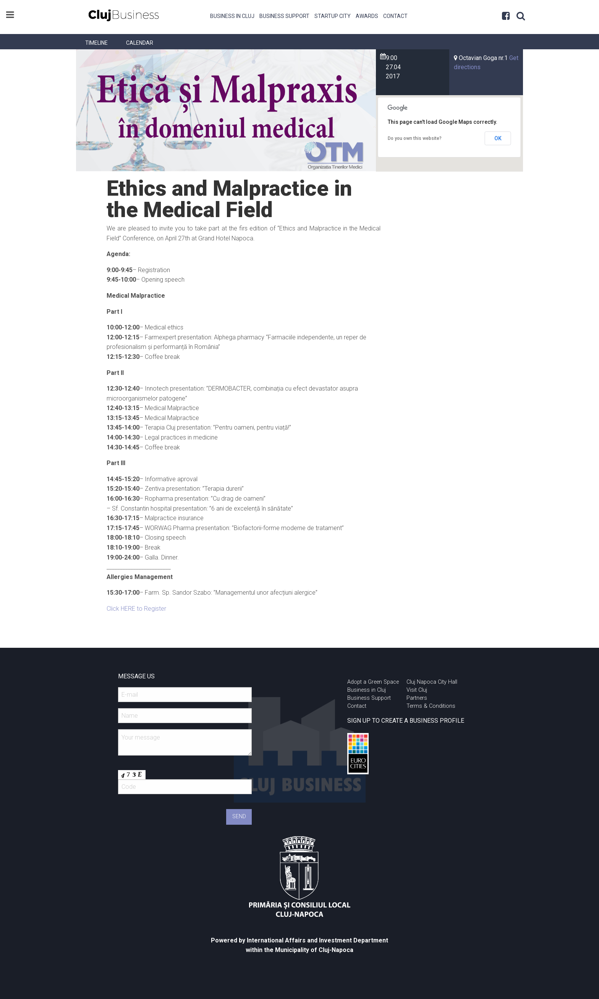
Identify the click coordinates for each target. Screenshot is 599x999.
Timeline (96, 43)
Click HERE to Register (136, 608)
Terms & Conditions (430, 706)
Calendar (139, 43)
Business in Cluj (232, 16)
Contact (395, 16)
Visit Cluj (416, 690)
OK (498, 138)
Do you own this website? (415, 138)
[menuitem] (232, 15)
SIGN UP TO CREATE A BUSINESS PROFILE (405, 720)
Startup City (332, 16)
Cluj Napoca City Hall (431, 682)
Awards (367, 16)
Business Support (284, 16)
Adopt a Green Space (373, 682)
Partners (416, 698)
